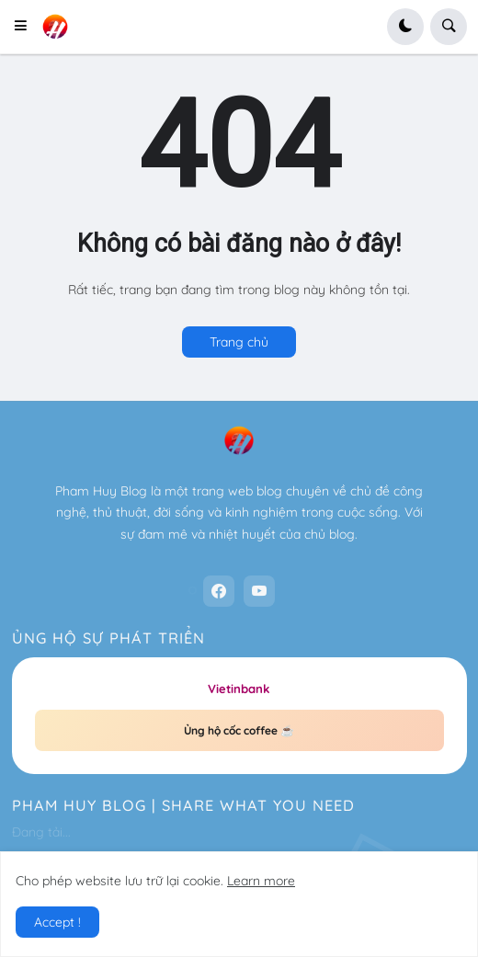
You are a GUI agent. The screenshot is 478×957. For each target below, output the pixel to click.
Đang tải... (41, 832)
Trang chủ (239, 342)
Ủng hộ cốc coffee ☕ (239, 730)
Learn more (261, 880)
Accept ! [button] (57, 922)
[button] (26, 26)
